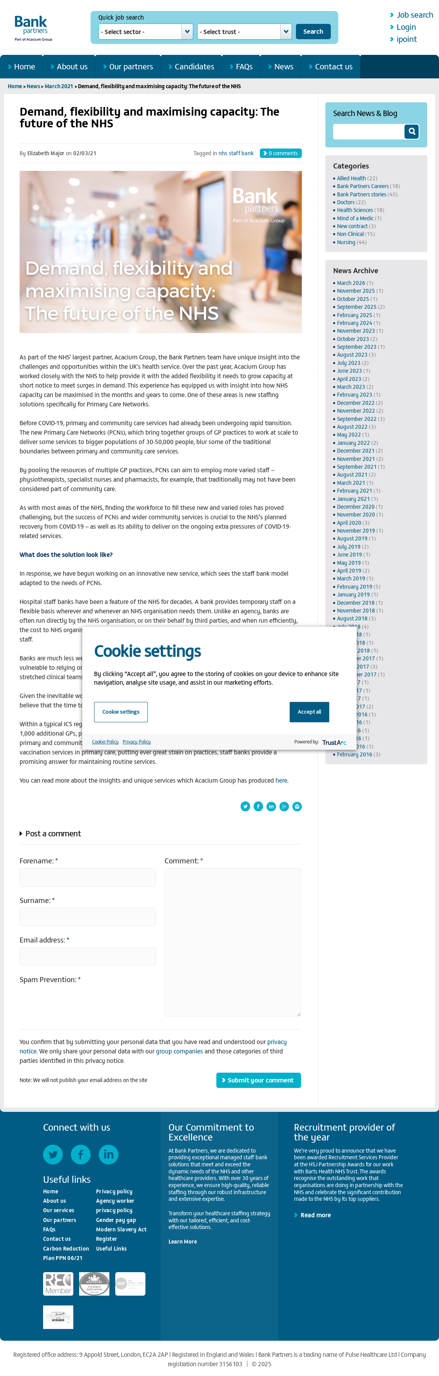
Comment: (184, 860)
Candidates (194, 66)
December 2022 (356, 402)
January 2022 (353, 442)
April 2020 (349, 522)
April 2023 (349, 379)
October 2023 (353, 339)
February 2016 (354, 754)
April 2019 (349, 570)
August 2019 (352, 538)
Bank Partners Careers (363, 186)
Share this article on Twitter (245, 806)
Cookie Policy (105, 741)
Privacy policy (114, 1191)
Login (406, 26)
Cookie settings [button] (121, 711)
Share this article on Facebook (258, 806)
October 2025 (353, 299)
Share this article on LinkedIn (271, 806)
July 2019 (349, 546)
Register (106, 1238)
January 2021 (353, 498)
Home (24, 66)
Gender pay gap (116, 1220)
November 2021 (356, 458)
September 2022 (357, 418)
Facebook (81, 1154)
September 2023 (357, 346)
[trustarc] (333, 741)
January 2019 (353, 594)
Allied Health (351, 178)
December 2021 (356, 450)
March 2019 (351, 578)
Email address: (44, 939)
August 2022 (352, 426)
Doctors (346, 202)
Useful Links (111, 1248)
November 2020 (356, 514)
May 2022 (349, 434)
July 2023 (349, 362)
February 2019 (354, 586)
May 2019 (349, 562)
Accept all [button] (309, 711)
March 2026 (351, 282)
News (284, 66)
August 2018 (352, 618)
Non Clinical (350, 233)
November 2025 (356, 290)
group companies (179, 1050)
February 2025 (354, 315)
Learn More (183, 1241)
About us (72, 66)
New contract (352, 226)
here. (282, 780)
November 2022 (356, 410)
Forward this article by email (297, 806)
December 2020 (356, 506)
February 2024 (354, 322)
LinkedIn (108, 1154)
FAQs (244, 66)
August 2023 (352, 354)
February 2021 (354, 490)
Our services (58, 1210)
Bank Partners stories (361, 194)
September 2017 (357, 674)
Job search (415, 14)
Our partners (131, 66)
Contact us (334, 66)
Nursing (346, 242)
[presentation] (79, 1002)
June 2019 (349, 554)
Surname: (37, 899)
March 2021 (59, 86)
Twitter (53, 1154)
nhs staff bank (236, 153)
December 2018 (356, 602)
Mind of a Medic (355, 218)
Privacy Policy (137, 741)
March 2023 (351, 386)
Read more (316, 1214)
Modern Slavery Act (121, 1229)
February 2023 (354, 394)
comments (283, 153)
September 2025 (357, 306)
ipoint (407, 38)
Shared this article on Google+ (284, 806)
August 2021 (352, 474)
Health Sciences (355, 210)
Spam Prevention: (50, 979)
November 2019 (356, 530)
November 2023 (356, 330)
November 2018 (356, 610)
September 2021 (357, 466)
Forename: (39, 860)
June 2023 (349, 370)
